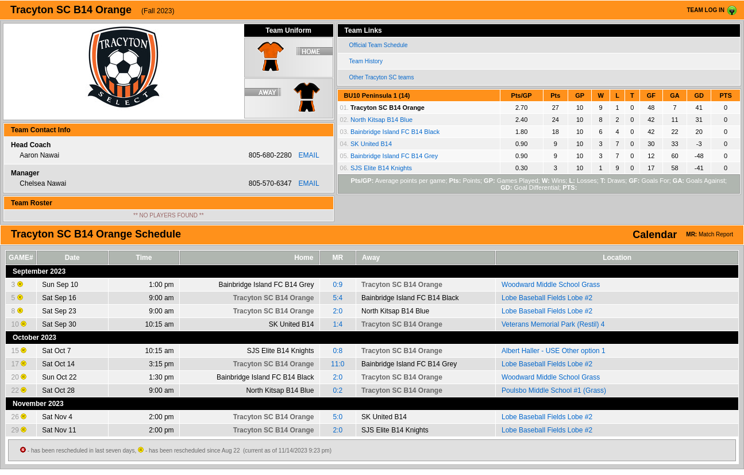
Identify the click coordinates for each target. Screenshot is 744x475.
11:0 (337, 364)
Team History (366, 61)
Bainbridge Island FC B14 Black (395, 131)
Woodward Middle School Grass (551, 285)
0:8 (337, 351)
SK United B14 (371, 143)
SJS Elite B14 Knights (381, 167)
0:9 (337, 285)
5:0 (337, 417)
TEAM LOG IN (705, 10)
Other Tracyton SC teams (381, 77)
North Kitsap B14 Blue (381, 119)
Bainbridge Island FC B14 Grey (394, 155)
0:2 (337, 390)
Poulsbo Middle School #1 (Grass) (554, 390)
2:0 (337, 311)
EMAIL (309, 155)
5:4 (337, 298)
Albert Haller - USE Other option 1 (554, 351)
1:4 (337, 324)
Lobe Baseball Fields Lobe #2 (547, 298)
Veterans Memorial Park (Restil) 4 (553, 324)
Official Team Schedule (378, 45)
